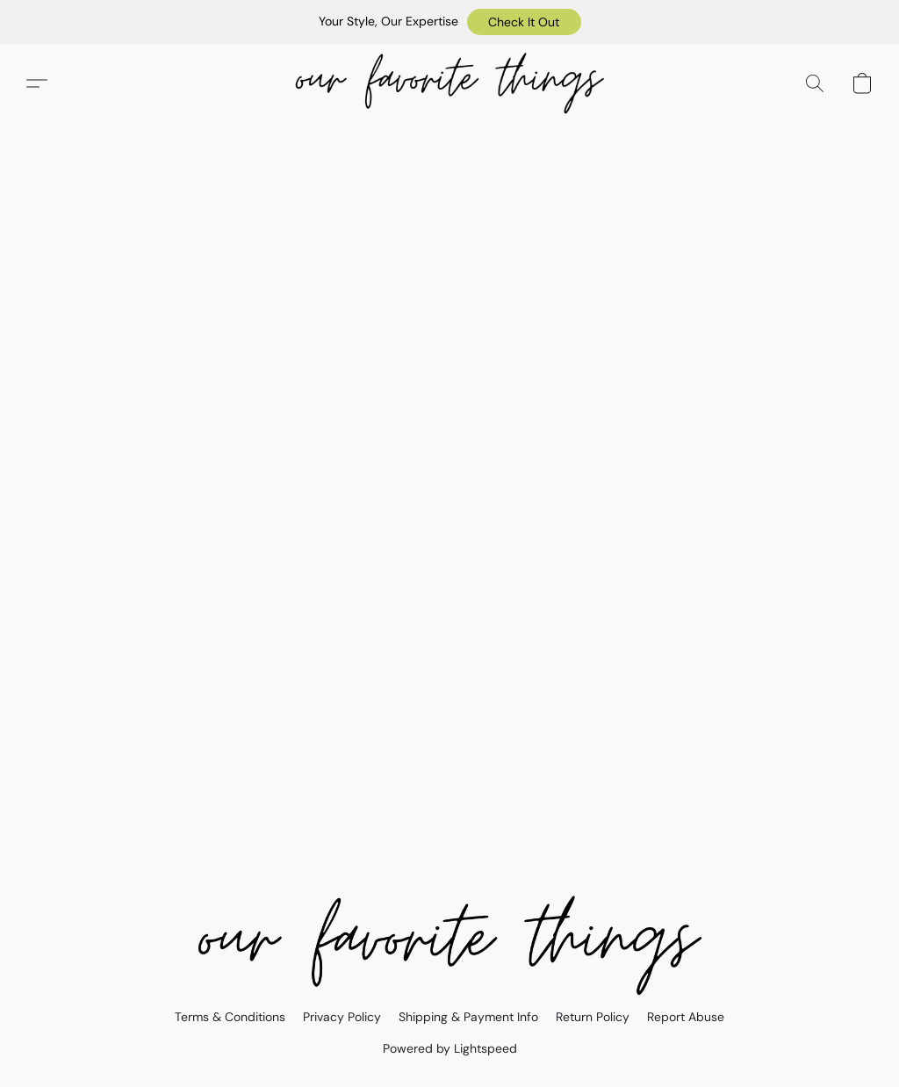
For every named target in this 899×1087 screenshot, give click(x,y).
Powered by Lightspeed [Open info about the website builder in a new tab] (450, 1048)
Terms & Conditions (230, 1017)
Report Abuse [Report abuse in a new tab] (685, 1017)
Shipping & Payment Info (468, 1017)
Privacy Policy (342, 1017)
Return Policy (592, 1017)
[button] (524, 22)
